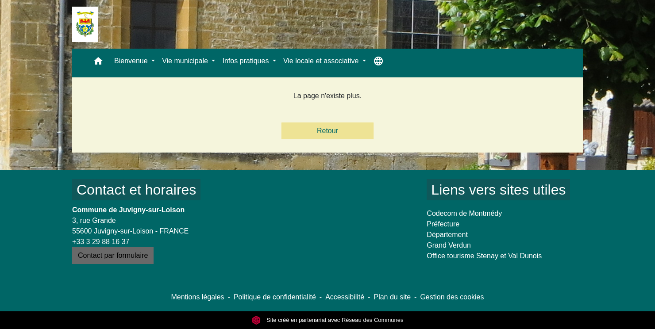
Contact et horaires (136, 190)
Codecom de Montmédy (464, 213)
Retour (327, 130)
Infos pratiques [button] (246, 61)
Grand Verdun (449, 245)
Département (447, 234)
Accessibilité (344, 297)
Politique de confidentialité (275, 297)
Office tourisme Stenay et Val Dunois (484, 256)
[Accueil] (85, 24)
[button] (98, 63)
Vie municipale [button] (186, 61)
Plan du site (392, 297)
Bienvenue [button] (132, 61)
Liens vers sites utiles (498, 190)
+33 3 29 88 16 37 (100, 241)
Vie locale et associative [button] (322, 61)
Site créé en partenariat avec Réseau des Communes (328, 320)
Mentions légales (197, 297)
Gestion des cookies (452, 297)
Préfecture (443, 224)
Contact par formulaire (113, 255)
